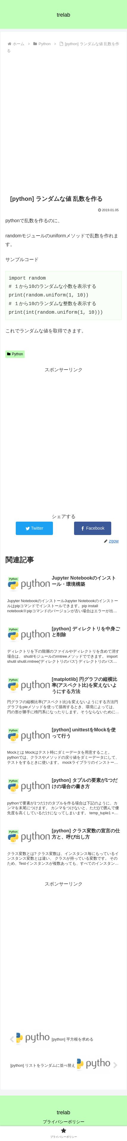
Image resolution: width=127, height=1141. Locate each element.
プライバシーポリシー (63, 1121)
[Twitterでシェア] (34, 528)
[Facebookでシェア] (92, 528)
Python (15, 354)
